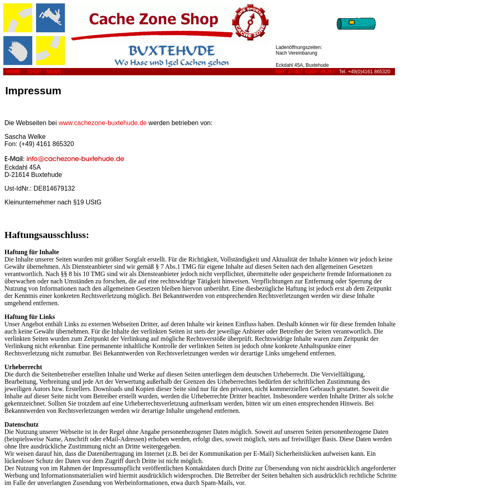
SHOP (34, 71)
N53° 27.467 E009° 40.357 (305, 71)
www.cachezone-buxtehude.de (103, 122)
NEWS (53, 71)
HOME (13, 71)
